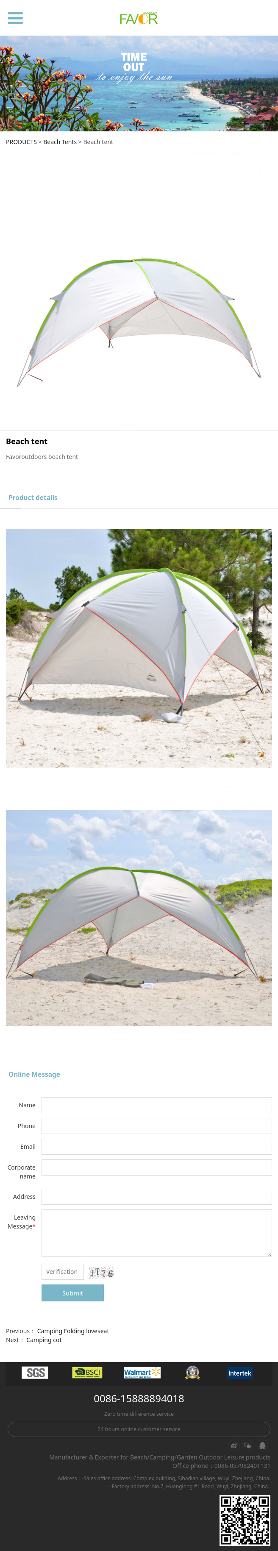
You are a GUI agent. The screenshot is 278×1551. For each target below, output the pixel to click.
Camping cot (43, 1340)
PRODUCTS (21, 142)
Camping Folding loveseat (73, 1331)
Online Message (34, 1074)
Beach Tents (60, 142)
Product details (33, 497)
